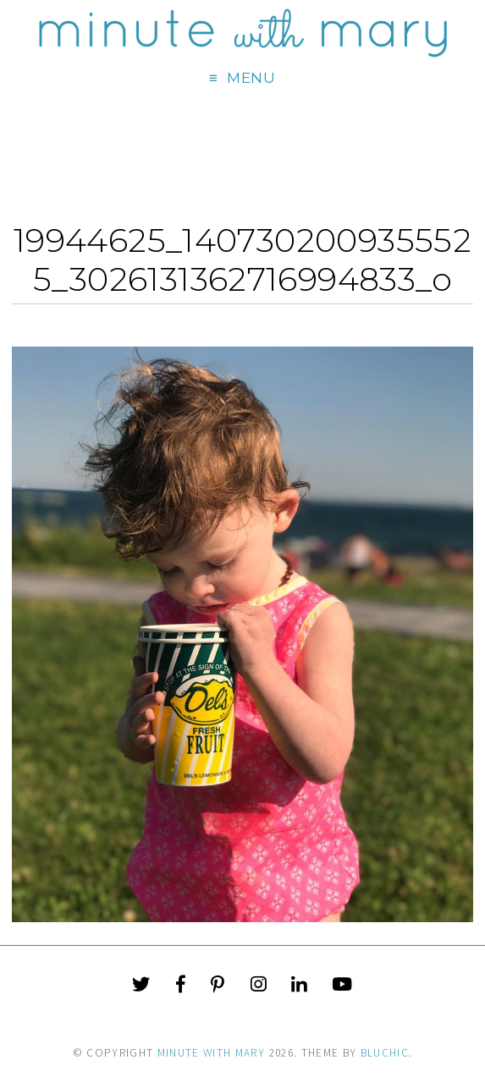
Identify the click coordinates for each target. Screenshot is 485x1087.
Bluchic (385, 1053)
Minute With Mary (211, 1053)
